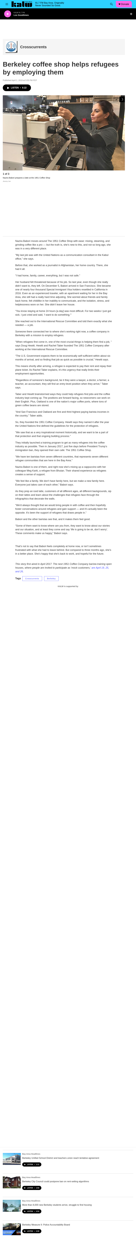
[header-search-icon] (111, 4)
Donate (125, 4)
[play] (7, 14)
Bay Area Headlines (31, 1101)
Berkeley (51, 526)
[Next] (122, 174)
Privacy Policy (55, 1219)
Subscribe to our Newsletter (89, 1207)
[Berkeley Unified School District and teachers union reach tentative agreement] (12, 1106)
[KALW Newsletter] (68, 563)
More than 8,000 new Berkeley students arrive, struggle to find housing (57, 1152)
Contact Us (81, 1213)
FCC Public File (83, 1201)
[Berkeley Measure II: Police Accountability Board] (12, 1176)
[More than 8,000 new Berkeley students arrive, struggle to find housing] (12, 1153)
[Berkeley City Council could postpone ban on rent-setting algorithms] (12, 1130)
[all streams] (132, 13)
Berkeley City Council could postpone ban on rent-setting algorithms (55, 1129)
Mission (52, 1201)
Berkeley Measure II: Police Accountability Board (46, 1172)
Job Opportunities (56, 1207)
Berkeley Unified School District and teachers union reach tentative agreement (60, 1105)
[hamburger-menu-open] (6, 4)
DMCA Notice (82, 1219)
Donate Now (54, 1213)
